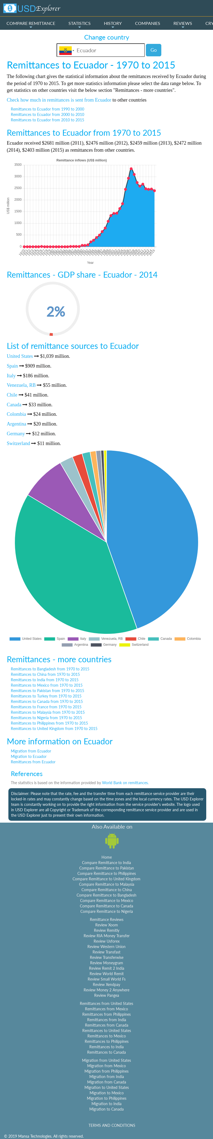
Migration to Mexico (107, 1093)
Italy (11, 375)
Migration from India (106, 1076)
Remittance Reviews (106, 919)
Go (153, 50)
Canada (14, 404)
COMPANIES (147, 23)
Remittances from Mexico (106, 1009)
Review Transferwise (106, 957)
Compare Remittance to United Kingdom (106, 879)
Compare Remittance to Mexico (106, 900)
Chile (12, 395)
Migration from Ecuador (31, 751)
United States (20, 356)
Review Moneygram (106, 962)
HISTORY (113, 25)
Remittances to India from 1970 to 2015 (44, 679)
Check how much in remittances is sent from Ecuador (59, 100)
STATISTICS (79, 25)
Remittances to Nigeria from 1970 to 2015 (46, 717)
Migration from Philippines (106, 1071)
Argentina (16, 424)
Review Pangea (106, 995)
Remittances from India (106, 1019)
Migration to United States (106, 1087)
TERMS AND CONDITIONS (112, 1125)
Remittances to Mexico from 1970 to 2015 (47, 685)
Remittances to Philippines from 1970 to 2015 (49, 723)
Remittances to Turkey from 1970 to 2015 (46, 696)
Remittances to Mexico (106, 1036)
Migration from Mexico (106, 1065)
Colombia (16, 414)
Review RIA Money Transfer (107, 935)
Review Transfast (106, 952)
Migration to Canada (106, 1109)
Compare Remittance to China (106, 889)
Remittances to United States (106, 1030)
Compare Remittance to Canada (106, 906)
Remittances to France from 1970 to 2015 (46, 707)
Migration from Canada (106, 1082)
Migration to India (106, 1103)
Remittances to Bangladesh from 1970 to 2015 (50, 669)
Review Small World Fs (107, 979)
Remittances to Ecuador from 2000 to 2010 (47, 114)
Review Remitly (106, 930)
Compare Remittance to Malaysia (106, 884)
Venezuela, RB (21, 385)
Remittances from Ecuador (33, 762)
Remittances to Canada (106, 1052)
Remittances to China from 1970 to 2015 (45, 674)
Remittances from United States (106, 1003)
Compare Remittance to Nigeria (106, 911)
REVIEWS (182, 25)
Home (106, 857)
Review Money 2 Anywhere (106, 990)
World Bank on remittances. (125, 782)
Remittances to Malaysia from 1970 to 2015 (48, 712)
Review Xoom (106, 925)
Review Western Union (106, 946)
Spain (12, 366)
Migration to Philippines (106, 1098)
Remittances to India (106, 1046)
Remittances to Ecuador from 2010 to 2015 (47, 120)
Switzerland (18, 443)
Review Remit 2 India (106, 968)
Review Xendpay (106, 984)
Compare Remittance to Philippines (106, 873)
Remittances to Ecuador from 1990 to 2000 (47, 109)
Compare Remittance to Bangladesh (106, 895)
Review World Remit (107, 973)
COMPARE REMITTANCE (30, 25)
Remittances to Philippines (107, 1041)
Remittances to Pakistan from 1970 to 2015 (47, 690)
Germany (16, 433)
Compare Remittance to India (106, 862)
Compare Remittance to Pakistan (106, 868)
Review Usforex (107, 941)
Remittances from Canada (106, 1025)
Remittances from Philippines (106, 1014)
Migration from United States (106, 1060)
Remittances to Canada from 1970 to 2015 (47, 701)
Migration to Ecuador (29, 756)
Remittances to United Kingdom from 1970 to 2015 (54, 728)
